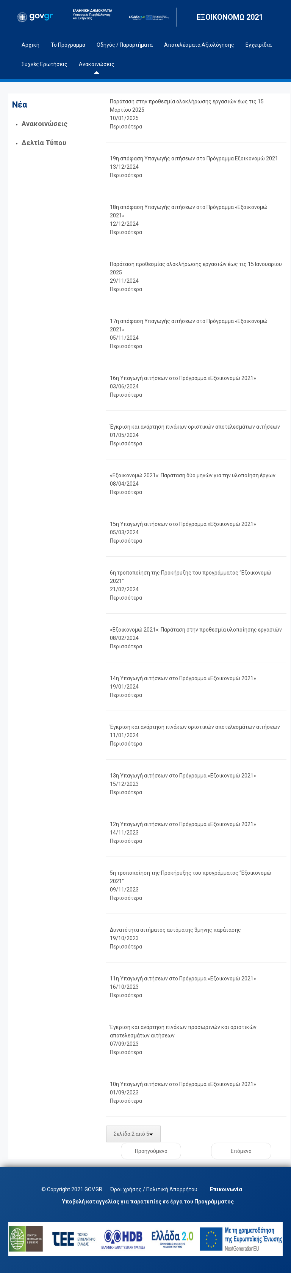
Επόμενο (241, 1151)
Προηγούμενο (151, 1151)
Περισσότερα (126, 127)
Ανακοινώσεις (44, 124)
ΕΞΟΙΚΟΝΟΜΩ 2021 (230, 17)
